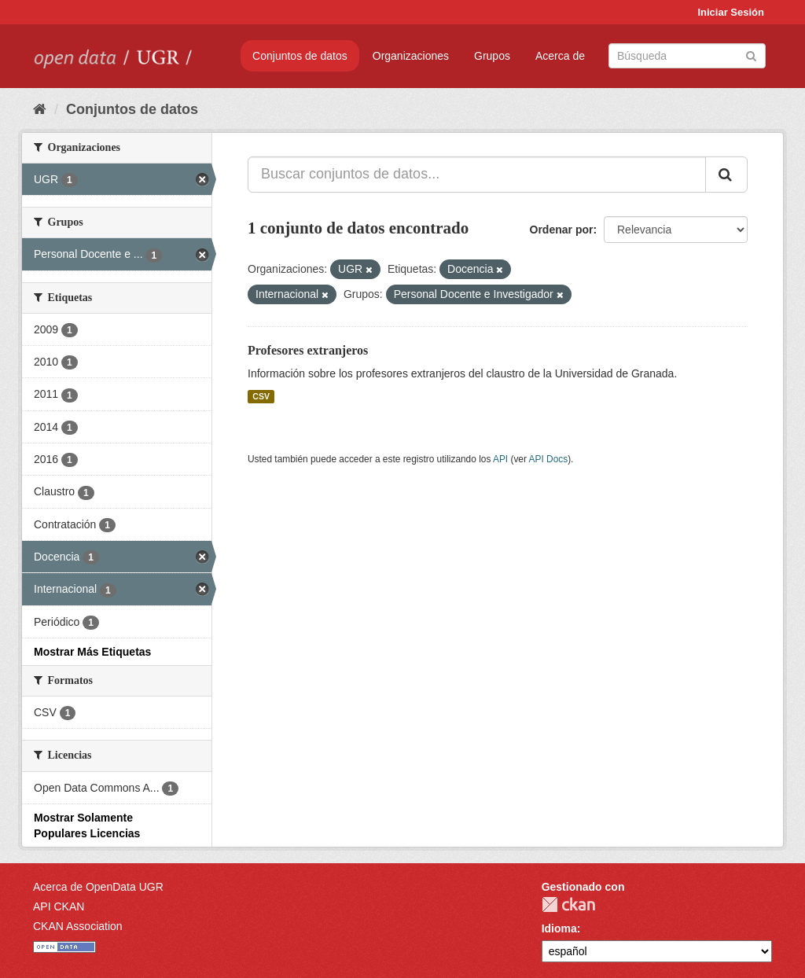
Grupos (492, 56)
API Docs (548, 459)
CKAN (568, 904)
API (500, 459)
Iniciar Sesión (730, 12)
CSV (261, 396)
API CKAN (58, 906)
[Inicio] (39, 109)
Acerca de (560, 56)
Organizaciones (411, 56)
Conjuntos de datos (299, 56)
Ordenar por (562, 229)
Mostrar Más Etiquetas (92, 651)
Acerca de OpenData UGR (98, 887)
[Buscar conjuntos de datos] (687, 55)
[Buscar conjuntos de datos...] (477, 174)
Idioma (559, 928)
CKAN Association (78, 926)
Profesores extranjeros (308, 350)
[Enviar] (751, 54)
